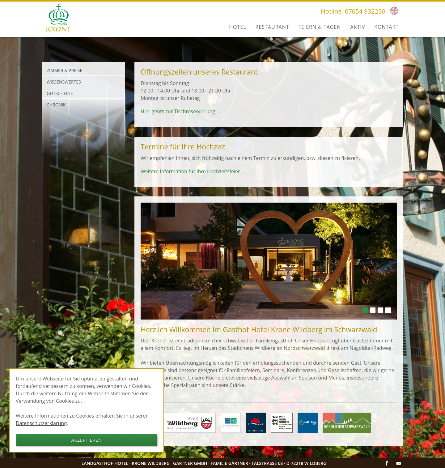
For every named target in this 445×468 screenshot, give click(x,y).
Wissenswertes (64, 82)
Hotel (237, 27)
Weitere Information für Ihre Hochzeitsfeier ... (193, 171)
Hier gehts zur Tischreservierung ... (180, 111)
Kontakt (386, 27)
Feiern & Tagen (320, 27)
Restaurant (272, 27)
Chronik (56, 105)
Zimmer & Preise (64, 70)
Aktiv (357, 27)
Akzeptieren (86, 440)
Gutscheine (60, 93)
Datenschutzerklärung (41, 423)
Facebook (387, 463)
